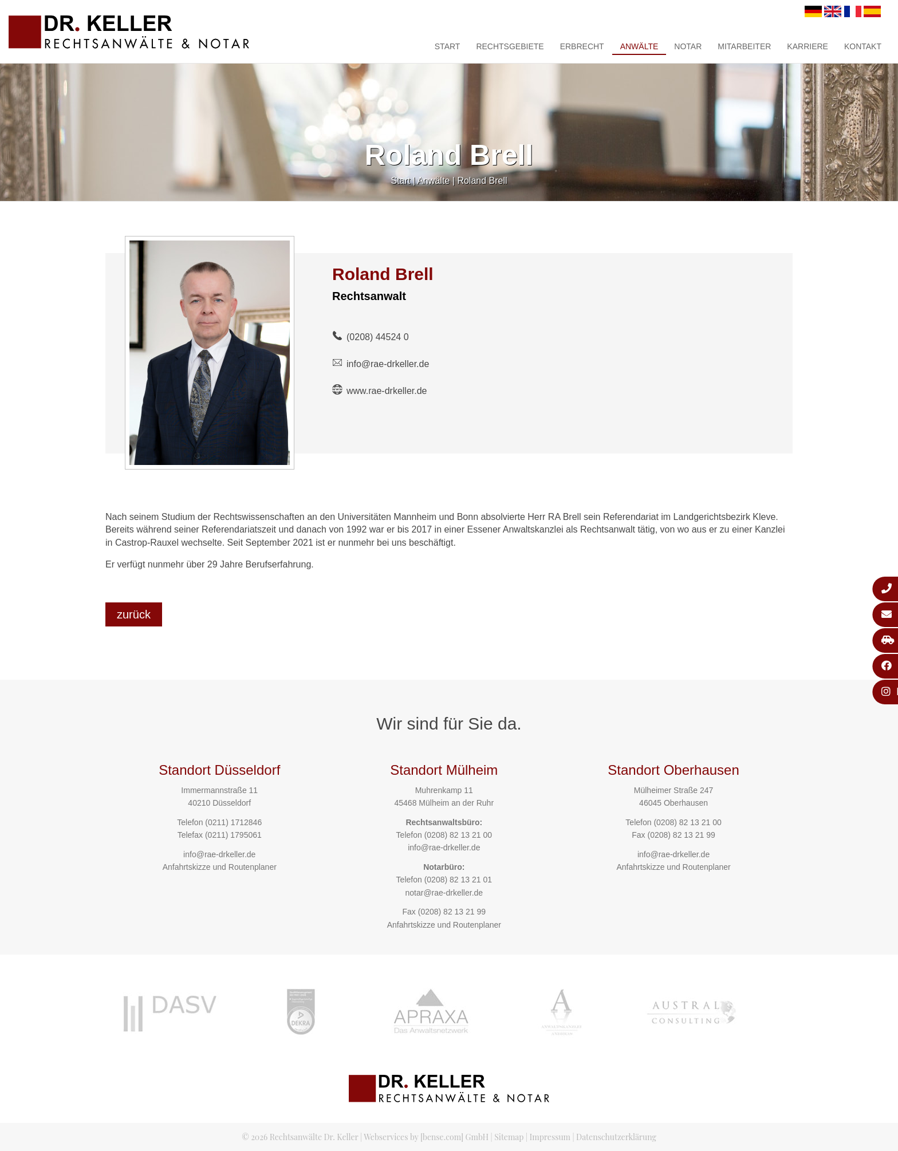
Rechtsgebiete (509, 46)
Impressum (550, 1137)
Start (447, 46)
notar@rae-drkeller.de (444, 892)
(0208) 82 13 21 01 (458, 879)
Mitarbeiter (744, 46)
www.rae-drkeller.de (386, 391)
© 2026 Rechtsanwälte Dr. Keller (300, 1137)
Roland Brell (482, 181)
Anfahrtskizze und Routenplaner (220, 867)
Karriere (807, 46)
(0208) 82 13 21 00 (458, 834)
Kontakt (862, 46)
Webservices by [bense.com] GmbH (426, 1137)
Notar (688, 46)
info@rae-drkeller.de (387, 364)
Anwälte (639, 46)
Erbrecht (582, 46)
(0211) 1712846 (233, 822)
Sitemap (508, 1137)
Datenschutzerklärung (616, 1137)
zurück (134, 614)
